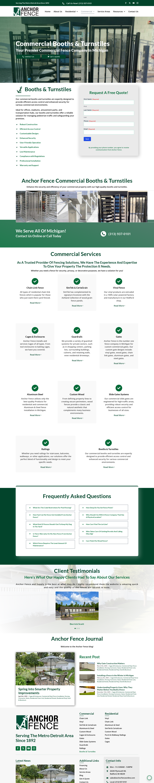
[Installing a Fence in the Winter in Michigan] (87, 678)
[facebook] (126, 3)
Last (85, 117)
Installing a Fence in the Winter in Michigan (115, 675)
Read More (35, 303)
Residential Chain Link (37, 698)
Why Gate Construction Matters (111, 663)
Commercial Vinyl (47, 696)
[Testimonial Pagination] (75, 628)
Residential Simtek (50, 698)
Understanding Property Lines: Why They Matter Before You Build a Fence (114, 688)
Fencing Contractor (111, 668)
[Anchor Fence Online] (26, 8)
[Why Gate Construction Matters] (87, 666)
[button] (45, 124)
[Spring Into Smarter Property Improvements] (45, 668)
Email (89, 129)
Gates (27, 698)
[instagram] (137, 3)
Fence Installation (58, 696)
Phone (90, 121)
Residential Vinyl (62, 698)
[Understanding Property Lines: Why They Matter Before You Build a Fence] (87, 690)
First (85, 106)
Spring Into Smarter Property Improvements (39, 691)
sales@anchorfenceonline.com (122, 778)
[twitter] (130, 3)
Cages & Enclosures (35, 696)
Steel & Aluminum (125, 670)
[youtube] (133, 3)
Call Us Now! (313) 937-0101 (79, 3)
